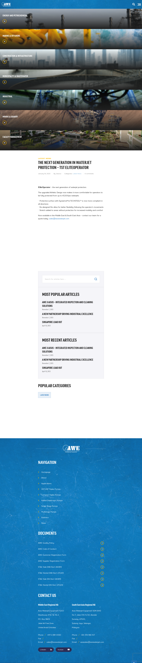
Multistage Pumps (48, 512)
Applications (46, 483)
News (43, 523)
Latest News (77, 203)
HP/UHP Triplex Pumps (51, 489)
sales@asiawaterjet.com (59, 248)
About (43, 478)
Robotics (45, 517)
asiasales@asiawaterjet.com (92, 642)
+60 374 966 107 (88, 635)
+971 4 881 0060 (54, 635)
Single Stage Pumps (49, 506)
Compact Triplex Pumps (51, 495)
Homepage (45, 472)
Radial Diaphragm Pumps (52, 500)
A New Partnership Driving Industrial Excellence (67, 344)
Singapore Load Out (52, 352)
